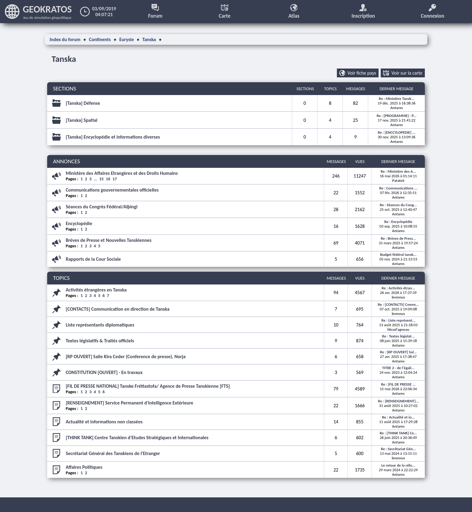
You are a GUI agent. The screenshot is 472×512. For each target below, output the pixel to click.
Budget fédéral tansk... (398, 254)
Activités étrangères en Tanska (96, 290)
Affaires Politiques (84, 467)
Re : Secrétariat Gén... (398, 449)
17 (115, 179)
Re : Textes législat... (398, 336)
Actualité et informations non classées (104, 422)
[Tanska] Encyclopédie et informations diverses (113, 137)
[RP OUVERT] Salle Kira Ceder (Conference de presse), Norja (126, 356)
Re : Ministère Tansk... (396, 98)
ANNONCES (66, 161)
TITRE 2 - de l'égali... (398, 367)
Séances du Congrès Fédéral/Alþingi (102, 207)
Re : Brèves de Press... (398, 238)
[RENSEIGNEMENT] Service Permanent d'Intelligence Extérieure (129, 403)
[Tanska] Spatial (81, 120)
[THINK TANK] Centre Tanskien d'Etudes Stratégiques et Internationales (137, 438)
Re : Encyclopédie (398, 221)
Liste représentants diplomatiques (100, 325)
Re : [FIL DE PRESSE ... (398, 384)
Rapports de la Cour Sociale (93, 259)
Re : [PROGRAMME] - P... (397, 115)
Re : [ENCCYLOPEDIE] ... (396, 132)
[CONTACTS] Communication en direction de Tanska (118, 309)
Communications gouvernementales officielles (112, 190)
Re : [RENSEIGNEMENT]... (398, 401)
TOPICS (61, 278)
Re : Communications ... (398, 188)
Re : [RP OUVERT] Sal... (398, 352)
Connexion (433, 11)
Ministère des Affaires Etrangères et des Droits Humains (122, 173)
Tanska (64, 59)
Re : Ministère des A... (398, 171)
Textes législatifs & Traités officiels (100, 341)
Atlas (293, 11)
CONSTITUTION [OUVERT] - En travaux (104, 372)
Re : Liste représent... (398, 320)
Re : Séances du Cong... (398, 205)
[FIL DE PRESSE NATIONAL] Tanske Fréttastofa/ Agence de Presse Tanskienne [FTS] (148, 386)
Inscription (363, 11)
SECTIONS (64, 88)
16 (108, 179)
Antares (396, 107)
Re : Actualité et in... (398, 417)
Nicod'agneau (398, 329)
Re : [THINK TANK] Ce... (398, 433)
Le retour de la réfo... (398, 465)
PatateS (398, 180)
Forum (155, 11)
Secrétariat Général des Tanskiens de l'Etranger (113, 454)
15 (101, 179)
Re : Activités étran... (398, 288)
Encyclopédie (79, 223)
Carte (225, 11)
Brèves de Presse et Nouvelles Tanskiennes (109, 240)
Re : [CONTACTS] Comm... (398, 304)
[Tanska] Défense (83, 103)
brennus (398, 297)
